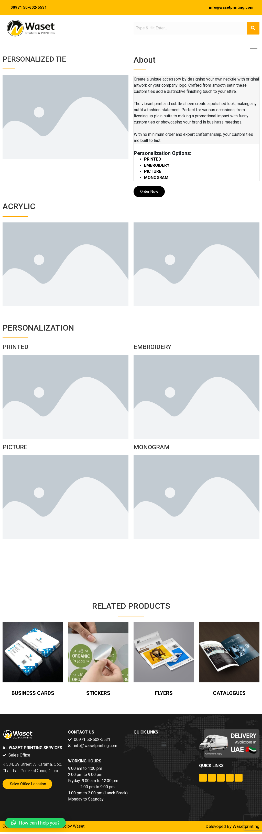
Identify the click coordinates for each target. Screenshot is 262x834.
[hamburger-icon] (253, 47)
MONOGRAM (156, 177)
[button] (163, 745)
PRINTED (152, 159)
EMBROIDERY (156, 165)
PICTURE (152, 171)
